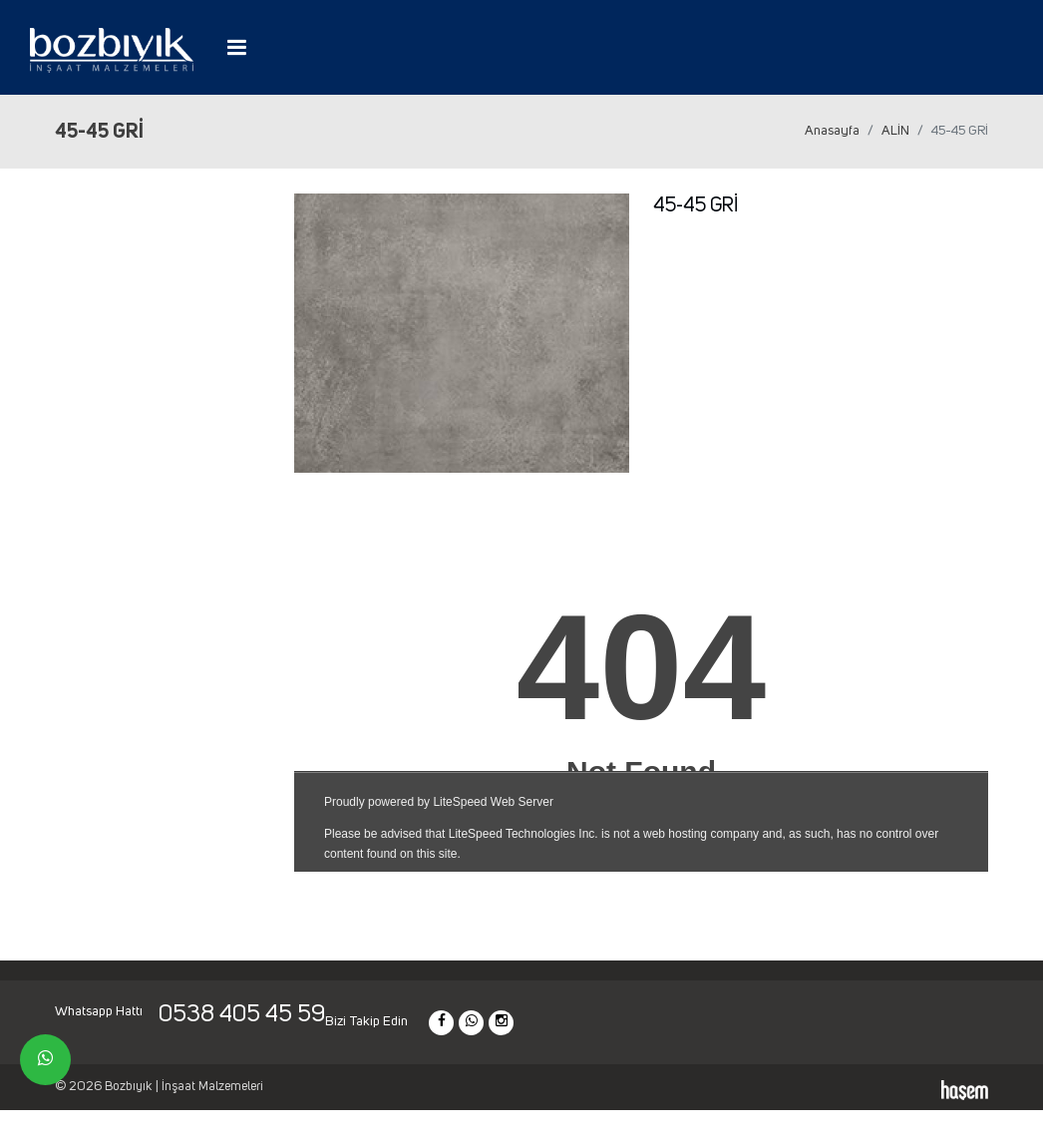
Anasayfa (832, 131)
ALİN (895, 131)
